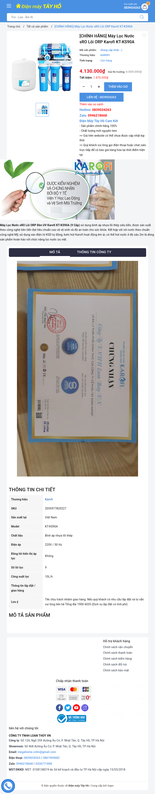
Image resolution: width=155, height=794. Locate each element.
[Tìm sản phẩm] (71, 17)
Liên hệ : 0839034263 (101, 97)
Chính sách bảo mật (116, 670)
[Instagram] (84, 707)
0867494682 (51, 757)
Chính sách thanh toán (117, 652)
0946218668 (97, 115)
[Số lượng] (91, 86)
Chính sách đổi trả (115, 664)
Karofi (49, 499)
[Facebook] (59, 707)
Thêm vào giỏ (118, 86)
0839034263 (101, 110)
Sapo (111, 785)
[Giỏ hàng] (144, 6)
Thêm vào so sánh (91, 104)
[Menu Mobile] (9, 5)
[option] (42, 66)
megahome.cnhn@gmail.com (37, 752)
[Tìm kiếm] (142, 17)
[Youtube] (76, 707)
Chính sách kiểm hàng (117, 658)
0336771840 (44, 763)
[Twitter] (67, 707)
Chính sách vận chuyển (118, 647)
